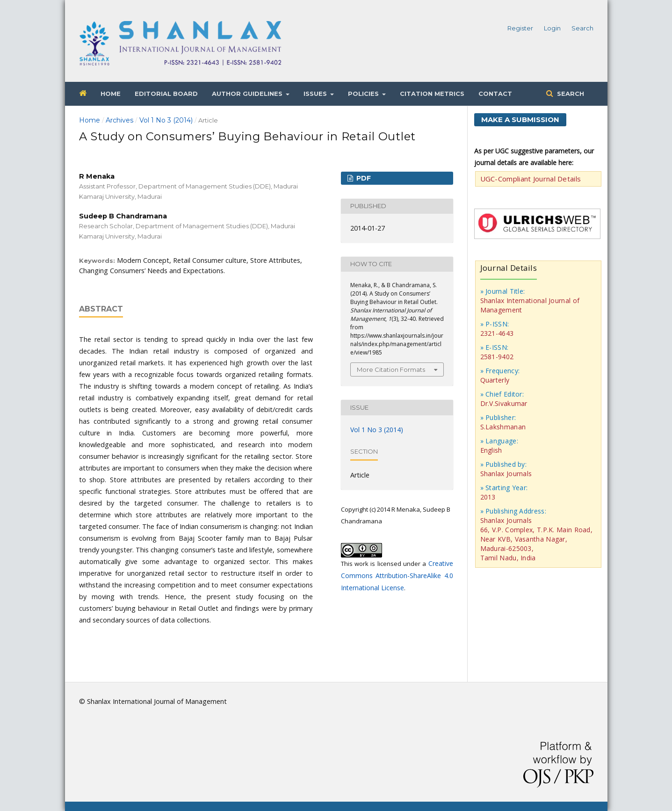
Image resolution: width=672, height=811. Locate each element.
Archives (119, 120)
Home (111, 93)
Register (520, 28)
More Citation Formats (391, 369)
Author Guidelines (248, 93)
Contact (495, 93)
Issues (316, 93)
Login (552, 28)
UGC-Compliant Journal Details (530, 178)
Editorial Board (166, 93)
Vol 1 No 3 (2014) (166, 120)
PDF (362, 178)
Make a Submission (520, 119)
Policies (364, 93)
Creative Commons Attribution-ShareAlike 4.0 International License (397, 575)
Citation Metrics (432, 93)
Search (569, 93)
